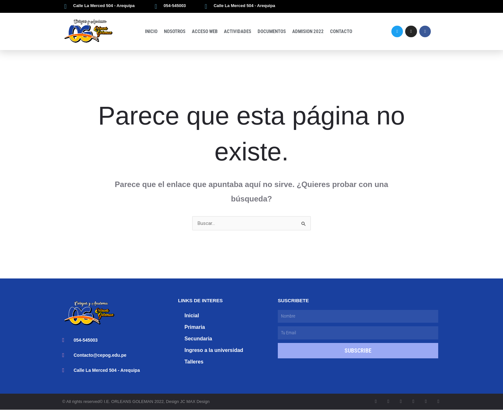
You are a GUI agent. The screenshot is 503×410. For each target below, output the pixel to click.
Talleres (193, 362)
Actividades (237, 31)
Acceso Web (204, 31)
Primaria (194, 327)
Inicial (191, 316)
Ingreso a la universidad (213, 350)
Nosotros (174, 31)
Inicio (151, 31)
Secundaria (198, 339)
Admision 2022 (308, 31)
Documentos (272, 31)
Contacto (341, 31)
